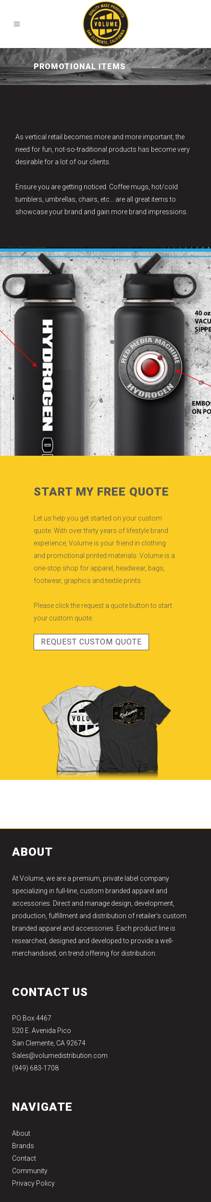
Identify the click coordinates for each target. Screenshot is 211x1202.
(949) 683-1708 (35, 1068)
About (21, 1133)
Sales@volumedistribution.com (60, 1055)
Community (30, 1171)
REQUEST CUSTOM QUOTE (91, 641)
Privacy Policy (33, 1183)
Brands (23, 1146)
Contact (24, 1158)
